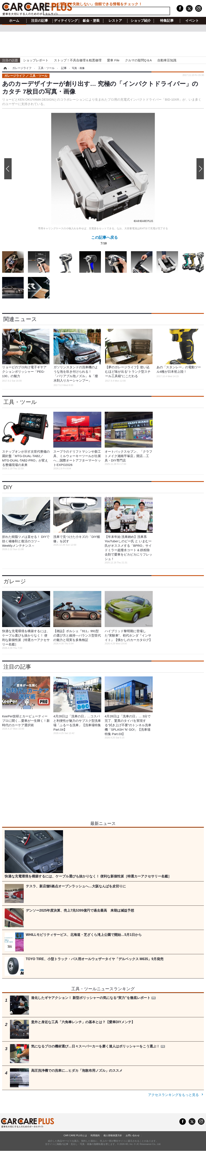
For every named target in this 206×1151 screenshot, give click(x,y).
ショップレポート (35, 60)
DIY (7, 487)
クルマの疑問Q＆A (138, 60)
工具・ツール (20, 402)
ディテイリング (66, 20)
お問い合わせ (133, 1135)
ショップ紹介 (140, 20)
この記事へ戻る (104, 241)
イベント (192, 20)
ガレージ (14, 581)
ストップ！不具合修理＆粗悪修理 (78, 60)
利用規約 (95, 1135)
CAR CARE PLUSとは (75, 1135)
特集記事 (167, 20)
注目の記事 (39, 20)
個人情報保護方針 (112, 1135)
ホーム (14, 20)
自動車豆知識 (166, 60)
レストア (115, 20)
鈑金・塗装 (91, 20)
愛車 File (113, 60)
